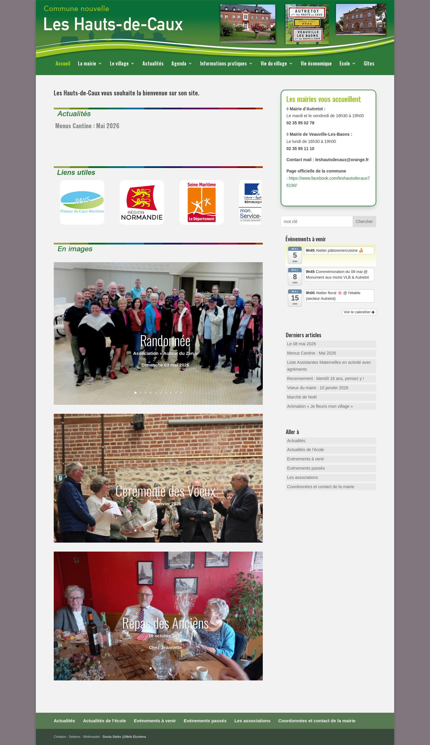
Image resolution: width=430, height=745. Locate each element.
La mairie (87, 64)
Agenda (178, 64)
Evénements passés (306, 468)
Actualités (153, 64)
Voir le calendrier (359, 312)
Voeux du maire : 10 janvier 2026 (317, 387)
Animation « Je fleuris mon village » (320, 406)
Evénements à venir (305, 459)
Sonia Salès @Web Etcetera (124, 736)
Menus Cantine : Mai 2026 (87, 125)
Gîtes (369, 64)
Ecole (345, 64)
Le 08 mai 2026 (301, 343)
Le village (119, 64)
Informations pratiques (223, 64)
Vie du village (274, 64)
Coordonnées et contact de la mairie (320, 486)
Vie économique (316, 64)
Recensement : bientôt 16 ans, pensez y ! (325, 378)
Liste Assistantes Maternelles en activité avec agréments (329, 366)
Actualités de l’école (305, 449)
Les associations (302, 477)
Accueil (63, 64)
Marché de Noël (302, 397)
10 (181, 393)
